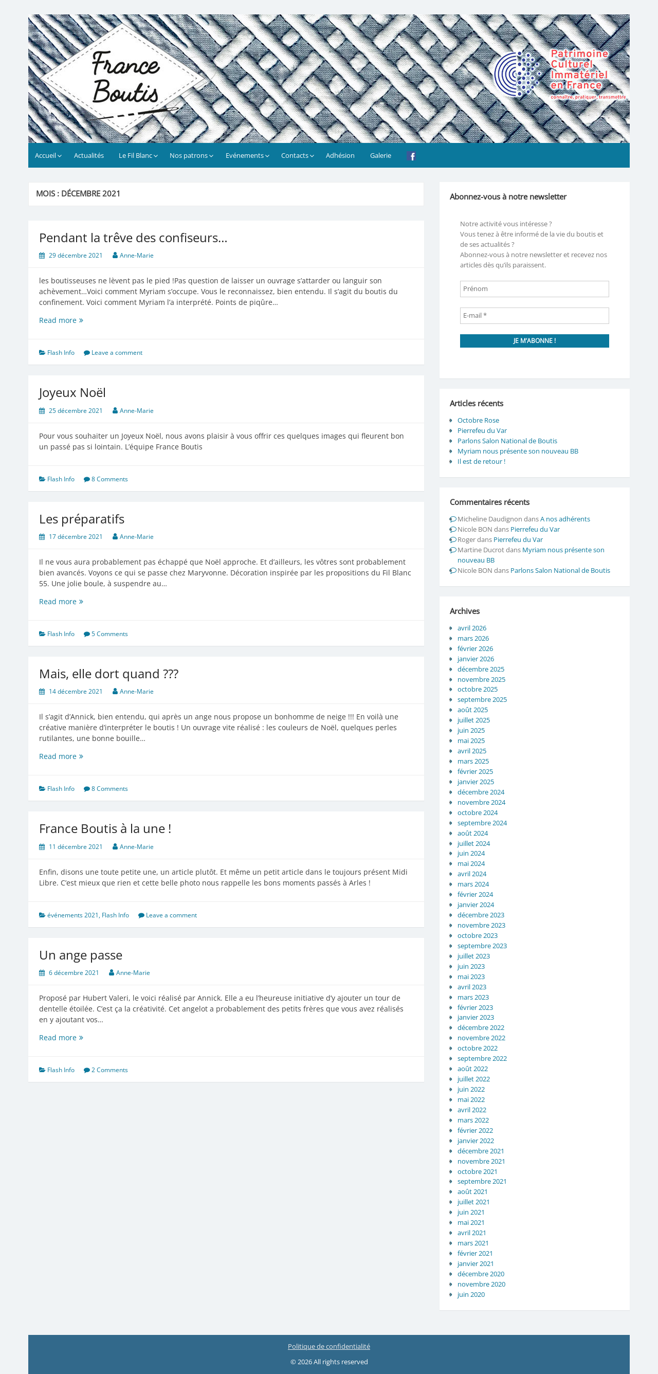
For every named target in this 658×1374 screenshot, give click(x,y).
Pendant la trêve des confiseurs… (133, 237)
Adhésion (340, 155)
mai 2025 (471, 740)
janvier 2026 (476, 658)
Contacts (294, 155)
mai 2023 (471, 976)
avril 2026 (472, 627)
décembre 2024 (481, 792)
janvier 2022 (476, 1140)
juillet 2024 (474, 843)
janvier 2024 (476, 904)
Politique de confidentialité (329, 1346)
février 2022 (475, 1130)
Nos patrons (189, 155)
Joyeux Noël (72, 392)
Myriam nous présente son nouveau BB (518, 451)
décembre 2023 (481, 914)
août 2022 (473, 1068)
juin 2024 (471, 853)
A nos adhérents (565, 518)
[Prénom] (534, 289)
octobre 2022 (478, 1048)
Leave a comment (117, 352)
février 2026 (475, 648)
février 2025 (475, 771)
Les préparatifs (81, 518)
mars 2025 (473, 761)
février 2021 (475, 1253)
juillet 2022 (474, 1078)
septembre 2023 (482, 945)
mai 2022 (471, 1099)
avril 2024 (472, 873)
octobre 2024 (478, 812)
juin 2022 (471, 1089)
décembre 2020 (481, 1273)
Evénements (245, 155)
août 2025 (473, 709)
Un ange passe (80, 954)
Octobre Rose (478, 420)
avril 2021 (472, 1232)
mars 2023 (473, 997)
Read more (78, 320)
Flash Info (61, 352)
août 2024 (473, 833)
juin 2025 (471, 730)
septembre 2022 (482, 1058)
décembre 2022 (481, 1027)
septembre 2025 (482, 699)
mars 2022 (473, 1120)
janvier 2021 (476, 1263)
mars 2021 (473, 1243)
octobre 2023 (478, 935)
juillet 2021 (474, 1201)
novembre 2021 (481, 1161)
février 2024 (475, 894)
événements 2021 (73, 915)
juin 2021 (471, 1212)
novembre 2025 (481, 679)
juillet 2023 (474, 956)
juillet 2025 (474, 720)
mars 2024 (473, 884)
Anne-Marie (137, 255)
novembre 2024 (481, 802)
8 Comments (110, 479)
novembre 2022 (481, 1037)
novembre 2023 (481, 925)
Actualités (89, 155)
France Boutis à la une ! (105, 828)
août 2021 (473, 1191)
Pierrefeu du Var (482, 430)
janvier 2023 (476, 1017)
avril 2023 (472, 986)
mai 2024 (471, 863)
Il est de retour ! (481, 461)
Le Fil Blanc (135, 155)
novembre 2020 (481, 1284)
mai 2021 (471, 1222)
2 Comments (110, 1069)
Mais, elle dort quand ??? (108, 673)
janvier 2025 (476, 781)
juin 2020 (471, 1294)
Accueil (45, 155)
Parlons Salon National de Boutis (507, 440)
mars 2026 (473, 638)
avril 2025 (472, 750)
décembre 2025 (481, 669)
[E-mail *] (534, 316)
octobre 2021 (478, 1171)
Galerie (380, 155)
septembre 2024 (482, 822)
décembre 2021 (481, 1150)
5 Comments (110, 633)
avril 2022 (472, 1109)
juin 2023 (471, 966)
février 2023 (475, 1007)
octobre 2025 (478, 689)
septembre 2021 (482, 1181)
